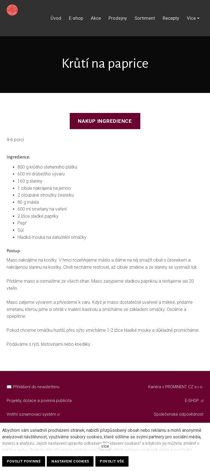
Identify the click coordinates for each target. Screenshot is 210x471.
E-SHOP (192, 400)
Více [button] (193, 18)
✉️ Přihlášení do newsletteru (33, 386)
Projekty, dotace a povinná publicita (39, 400)
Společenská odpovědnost (178, 414)
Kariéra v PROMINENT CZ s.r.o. (175, 386)
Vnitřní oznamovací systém (31, 414)
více (105, 446)
